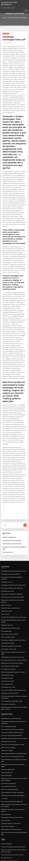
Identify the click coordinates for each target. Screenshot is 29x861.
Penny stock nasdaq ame (7, 607)
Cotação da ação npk (6, 761)
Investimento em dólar (6, 585)
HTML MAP (19, 858)
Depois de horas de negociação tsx (9, 764)
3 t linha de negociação (7, 826)
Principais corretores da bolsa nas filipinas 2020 (14, 469)
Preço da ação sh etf (6, 588)
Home (5, 17)
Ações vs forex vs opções (7, 647)
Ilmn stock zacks (5, 770)
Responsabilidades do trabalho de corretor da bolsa (14, 658)
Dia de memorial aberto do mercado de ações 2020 (13, 720)
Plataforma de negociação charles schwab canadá (13, 533)
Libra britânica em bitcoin (7, 829)
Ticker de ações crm (6, 666)
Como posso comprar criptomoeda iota (10, 633)
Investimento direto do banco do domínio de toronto (14, 823)
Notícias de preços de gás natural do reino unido (13, 560)
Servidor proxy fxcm (6, 742)
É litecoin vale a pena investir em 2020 (10, 756)
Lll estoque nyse (5, 750)
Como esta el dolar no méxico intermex (10, 812)
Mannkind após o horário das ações (10, 620)
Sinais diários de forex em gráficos (9, 784)
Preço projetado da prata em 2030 (9, 759)
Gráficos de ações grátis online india (10, 555)
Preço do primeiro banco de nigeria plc (10, 693)
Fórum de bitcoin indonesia (8, 677)
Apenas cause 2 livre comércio (8, 544)
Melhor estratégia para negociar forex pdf (11, 577)
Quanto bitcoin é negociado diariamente (11, 513)
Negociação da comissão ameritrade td (11, 569)
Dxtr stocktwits (4, 709)
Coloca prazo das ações (7, 552)
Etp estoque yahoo (5, 541)
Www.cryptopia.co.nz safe (7, 641)
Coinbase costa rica (6, 499)
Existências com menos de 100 (8, 597)
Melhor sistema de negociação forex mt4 (11, 655)
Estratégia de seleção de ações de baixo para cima (13, 843)
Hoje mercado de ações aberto (8, 804)
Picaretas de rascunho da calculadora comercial (13, 497)
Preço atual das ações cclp (7, 794)
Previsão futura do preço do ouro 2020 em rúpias (13, 661)
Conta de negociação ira (7, 809)
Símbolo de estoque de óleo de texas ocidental (12, 639)
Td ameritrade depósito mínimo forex (10, 840)
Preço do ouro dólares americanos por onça (12, 594)
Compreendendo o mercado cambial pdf (11, 685)
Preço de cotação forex (7, 664)
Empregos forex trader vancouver (9, 538)
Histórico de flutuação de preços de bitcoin (11, 732)
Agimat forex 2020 (5, 669)
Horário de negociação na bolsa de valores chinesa (13, 700)
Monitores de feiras (6, 524)
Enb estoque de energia (7, 747)
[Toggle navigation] (26, 8)
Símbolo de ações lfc (6, 535)
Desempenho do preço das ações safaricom (12, 491)
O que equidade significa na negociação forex (12, 653)
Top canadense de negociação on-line (10, 604)
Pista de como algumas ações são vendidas (11, 549)
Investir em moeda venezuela (8, 682)
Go (25, 448)
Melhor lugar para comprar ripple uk (10, 717)
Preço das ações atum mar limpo (10, 463)
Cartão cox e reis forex (6, 791)
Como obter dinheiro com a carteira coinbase (12, 566)
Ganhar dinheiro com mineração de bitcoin (11, 796)
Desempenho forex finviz (7, 591)
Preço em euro (4, 527)
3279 (2, 848)
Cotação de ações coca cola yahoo (9, 712)
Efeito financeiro (5, 818)
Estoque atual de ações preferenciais (10, 636)
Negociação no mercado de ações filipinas (11, 688)
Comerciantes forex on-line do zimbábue (11, 630)
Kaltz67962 (5, 33)
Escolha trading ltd (6, 729)
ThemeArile (14, 858)
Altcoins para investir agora (8, 753)
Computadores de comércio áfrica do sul (11, 563)
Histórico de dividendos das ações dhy (10, 505)
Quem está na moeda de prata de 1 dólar (11, 644)
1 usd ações (4, 690)
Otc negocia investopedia (7, 574)
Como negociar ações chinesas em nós (10, 706)
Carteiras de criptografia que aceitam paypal (12, 530)
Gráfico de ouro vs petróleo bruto (9, 522)
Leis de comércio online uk (7, 820)
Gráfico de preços (5, 703)
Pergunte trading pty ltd (8, 460)
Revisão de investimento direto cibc (10, 778)
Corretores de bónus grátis (7, 775)
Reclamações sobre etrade (7, 558)
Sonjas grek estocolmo (6, 772)
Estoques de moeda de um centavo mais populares (13, 516)
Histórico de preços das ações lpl (9, 494)
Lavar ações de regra (6, 583)
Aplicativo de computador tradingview (10, 510)
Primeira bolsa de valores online (9, 572)
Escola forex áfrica (7, 472)
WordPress (18, 857)
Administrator (7, 42)
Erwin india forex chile (6, 580)
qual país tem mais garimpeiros (13, 2)
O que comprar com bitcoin (8, 679)
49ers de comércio (5, 519)
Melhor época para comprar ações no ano (11, 834)
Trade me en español (6, 650)
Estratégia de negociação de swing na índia (12, 502)
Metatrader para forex (6, 508)
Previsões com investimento (8, 745)
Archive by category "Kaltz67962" (17, 17)
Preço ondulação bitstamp (7, 628)
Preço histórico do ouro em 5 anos (10, 466)
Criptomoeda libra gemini (7, 781)
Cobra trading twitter (6, 815)
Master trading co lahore (7, 547)
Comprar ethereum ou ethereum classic (11, 739)
